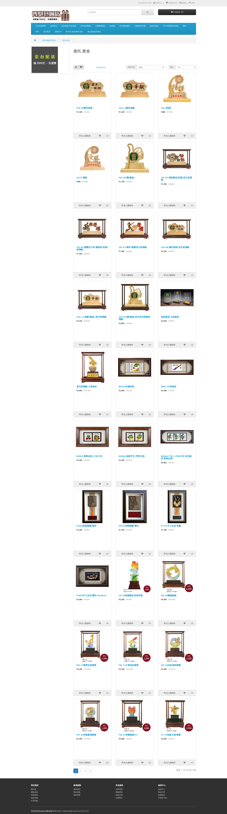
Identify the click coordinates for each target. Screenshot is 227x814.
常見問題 (34, 801)
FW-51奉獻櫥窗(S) (128, 734)
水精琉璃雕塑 (85, 26)
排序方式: (131, 67)
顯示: (172, 67)
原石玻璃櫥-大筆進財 (86, 386)
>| (90, 771)
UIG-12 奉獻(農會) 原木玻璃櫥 (91, 316)
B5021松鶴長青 (126, 386)
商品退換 (76, 792)
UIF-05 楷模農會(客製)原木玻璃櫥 (176, 178)
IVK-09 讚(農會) (127, 177)
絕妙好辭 (34, 798)
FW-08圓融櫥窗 (168, 595)
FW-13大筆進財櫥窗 (129, 665)
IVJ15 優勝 (81, 177)
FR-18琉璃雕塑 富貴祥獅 (131, 595)
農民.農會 (66, 40)
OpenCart (77, 811)
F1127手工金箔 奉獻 (171, 525)
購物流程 (34, 792)
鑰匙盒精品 (154, 26)
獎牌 (184, 26)
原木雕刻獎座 (124, 26)
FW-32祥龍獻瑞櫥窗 (86, 734)
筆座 (37, 31)
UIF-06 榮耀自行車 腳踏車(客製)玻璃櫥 (92, 248)
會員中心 (161, 789)
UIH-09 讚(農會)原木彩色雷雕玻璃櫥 (134, 318)
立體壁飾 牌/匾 (140, 26)
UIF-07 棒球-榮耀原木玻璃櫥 (133, 247)
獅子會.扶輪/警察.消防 (74, 31)
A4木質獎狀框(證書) (170, 26)
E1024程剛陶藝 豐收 (86, 525)
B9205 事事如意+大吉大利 (89, 456)
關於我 (33, 789)
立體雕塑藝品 (100, 26)
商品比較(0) (100, 67)
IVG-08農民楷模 (84, 107)
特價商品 (119, 798)
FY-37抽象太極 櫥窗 (171, 734)
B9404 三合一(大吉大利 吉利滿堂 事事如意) (176, 457)
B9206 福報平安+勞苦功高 (132, 456)
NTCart (86, 811)
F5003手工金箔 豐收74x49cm (91, 595)
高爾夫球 (58, 31)
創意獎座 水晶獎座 (170, 316)
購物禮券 (119, 792)
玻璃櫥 (112, 26)
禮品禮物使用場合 (94, 31)
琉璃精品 (53, 26)
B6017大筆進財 (168, 386)
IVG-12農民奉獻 (127, 107)
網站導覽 (76, 795)
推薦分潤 (119, 795)
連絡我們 (76, 789)
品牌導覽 (119, 789)
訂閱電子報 (162, 798)
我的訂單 (161, 792)
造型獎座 (46, 31)
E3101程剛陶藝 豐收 (129, 525)
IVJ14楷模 (166, 107)
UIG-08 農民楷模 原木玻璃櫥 (175, 247)
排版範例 (34, 795)
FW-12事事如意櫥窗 (86, 665)
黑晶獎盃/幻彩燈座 (69, 26)
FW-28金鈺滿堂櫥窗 (171, 665)
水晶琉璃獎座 (40, 26)
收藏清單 (161, 795)
